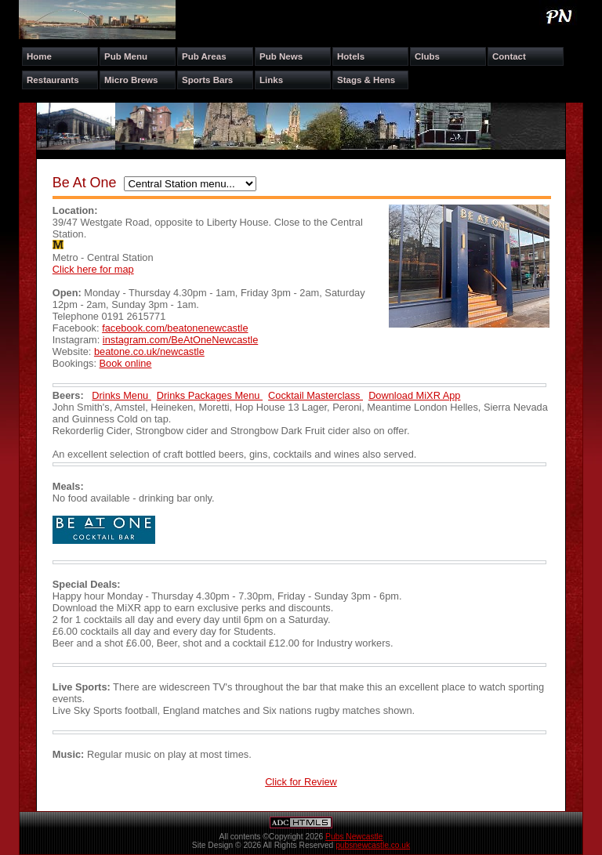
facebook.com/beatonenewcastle (175, 328)
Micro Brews (131, 80)
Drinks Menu (121, 395)
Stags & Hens (366, 80)
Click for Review (301, 782)
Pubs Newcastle (354, 836)
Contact (509, 56)
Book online (126, 363)
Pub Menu (125, 56)
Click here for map (93, 269)
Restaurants (53, 80)
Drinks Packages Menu (210, 395)
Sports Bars (207, 80)
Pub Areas (204, 56)
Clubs (427, 56)
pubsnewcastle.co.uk (372, 845)
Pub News (281, 56)
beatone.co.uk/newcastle (149, 351)
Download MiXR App (414, 395)
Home (39, 56)
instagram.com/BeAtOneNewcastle (180, 340)
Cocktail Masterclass (315, 395)
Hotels (350, 56)
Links (271, 80)
